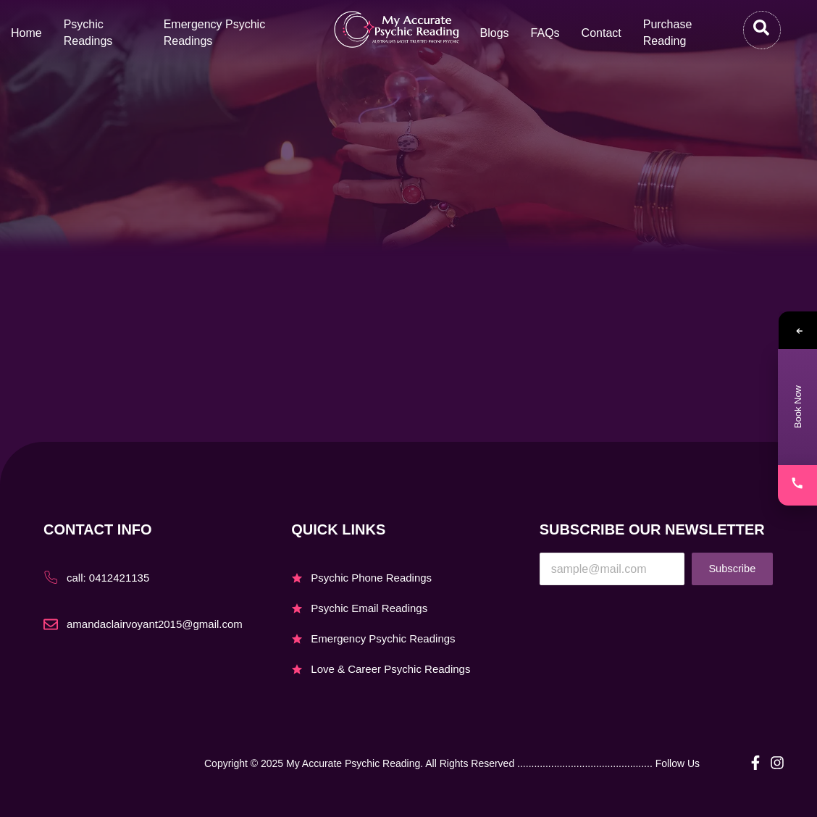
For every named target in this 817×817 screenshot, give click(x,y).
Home (26, 33)
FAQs (545, 33)
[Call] (797, 485)
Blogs (494, 33)
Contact (601, 33)
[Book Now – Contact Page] (797, 407)
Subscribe (732, 569)
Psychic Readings (88, 32)
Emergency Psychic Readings (215, 32)
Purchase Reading (667, 32)
